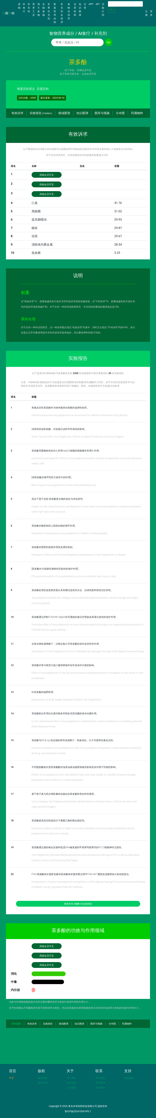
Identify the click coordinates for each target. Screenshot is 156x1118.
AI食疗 (24, 8)
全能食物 (43, 9)
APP (91, 4)
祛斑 (35, 236)
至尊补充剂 (49, 11)
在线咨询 (100, 1087)
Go (111, 9)
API (97, 4)
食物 (20, 6)
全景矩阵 (75, 9)
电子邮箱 (100, 1078)
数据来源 (42, 1078)
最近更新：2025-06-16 (52, 97)
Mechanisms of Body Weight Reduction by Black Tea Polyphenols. (67, 699)
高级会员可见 (46, 175)
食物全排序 (69, 11)
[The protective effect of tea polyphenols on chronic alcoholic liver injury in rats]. (74, 576)
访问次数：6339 (27, 97)
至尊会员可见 (84, 70)
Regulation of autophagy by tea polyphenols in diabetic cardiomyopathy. (70, 533)
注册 (146, 13)
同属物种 (137, 113)
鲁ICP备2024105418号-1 (78, 1111)
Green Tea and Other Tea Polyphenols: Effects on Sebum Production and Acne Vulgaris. (78, 436)
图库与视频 (102, 113)
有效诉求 (17, 113)
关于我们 (71, 1078)
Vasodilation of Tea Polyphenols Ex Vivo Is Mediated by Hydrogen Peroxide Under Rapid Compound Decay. (88, 651)
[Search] (125, 4)
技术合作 (71, 1082)
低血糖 (36, 253)
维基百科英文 (26, 89)
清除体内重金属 (42, 244)
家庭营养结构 (55, 13)
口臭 (35, 203)
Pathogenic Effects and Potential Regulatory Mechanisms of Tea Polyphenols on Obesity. (79, 554)
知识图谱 (80, 9)
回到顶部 (16, 1023)
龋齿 (35, 228)
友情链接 (129, 1078)
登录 (151, 13)
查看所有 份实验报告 (78, 903)
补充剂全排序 (62, 13)
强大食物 (38, 9)
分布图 (120, 113)
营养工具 (33, 9)
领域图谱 (64, 113)
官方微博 (100, 1082)
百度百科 (43, 89)
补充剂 (29, 8)
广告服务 (71, 1087)
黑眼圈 (36, 211)
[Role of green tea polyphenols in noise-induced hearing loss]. (64, 485)
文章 (85, 6)
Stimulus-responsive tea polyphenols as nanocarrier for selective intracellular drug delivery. (80, 415)
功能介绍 (103, 9)
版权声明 (42, 1082)
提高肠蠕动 (39, 219)
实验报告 (41, 113)
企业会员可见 (89, 73)
